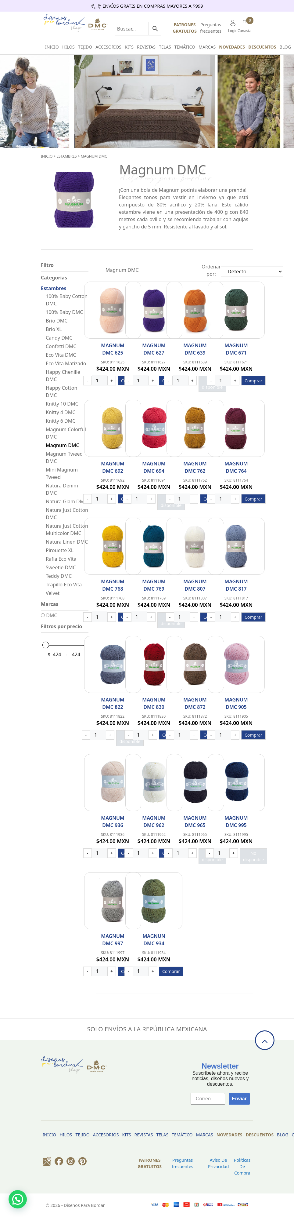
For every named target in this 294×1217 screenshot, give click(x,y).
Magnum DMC (94, 156)
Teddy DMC (59, 576)
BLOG (285, 47)
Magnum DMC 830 (153, 703)
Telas (165, 47)
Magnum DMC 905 (236, 703)
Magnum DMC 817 (236, 585)
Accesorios (108, 47)
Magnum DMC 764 (236, 467)
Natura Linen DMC (67, 541)
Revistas (146, 47)
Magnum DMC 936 (112, 821)
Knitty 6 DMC (60, 420)
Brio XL (54, 329)
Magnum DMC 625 (112, 349)
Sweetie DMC (61, 567)
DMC (49, 615)
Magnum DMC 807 (194, 585)
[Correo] (208, 1099)
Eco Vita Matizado (66, 363)
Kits (129, 47)
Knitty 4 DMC (60, 412)
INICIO (52, 47)
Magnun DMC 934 (153, 940)
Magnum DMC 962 (153, 821)
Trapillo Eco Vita (64, 584)
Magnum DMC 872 (194, 703)
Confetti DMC (61, 346)
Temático (184, 47)
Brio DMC (56, 320)
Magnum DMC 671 (236, 349)
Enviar (239, 1098)
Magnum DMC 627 (153, 349)
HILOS (68, 47)
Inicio (46, 156)
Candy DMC (59, 337)
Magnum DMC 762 (194, 467)
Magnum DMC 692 (112, 467)
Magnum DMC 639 (194, 349)
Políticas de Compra (242, 1166)
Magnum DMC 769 (153, 585)
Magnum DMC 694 (153, 467)
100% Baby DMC (64, 312)
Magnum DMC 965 (194, 821)
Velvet (52, 593)
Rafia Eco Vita (61, 559)
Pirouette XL (60, 550)
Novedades (232, 47)
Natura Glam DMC (66, 501)
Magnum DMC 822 (112, 703)
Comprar (253, 381)
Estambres (66, 156)
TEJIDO (85, 47)
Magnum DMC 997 (112, 940)
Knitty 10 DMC (62, 403)
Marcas (207, 47)
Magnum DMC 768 (112, 585)
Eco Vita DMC (61, 355)
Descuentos (262, 47)
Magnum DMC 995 (236, 821)
